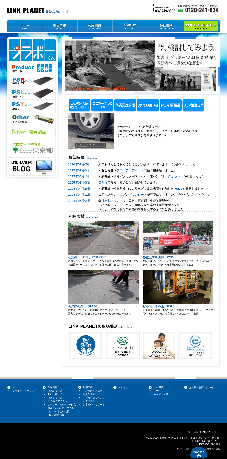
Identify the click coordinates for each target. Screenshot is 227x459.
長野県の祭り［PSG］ (83, 306)
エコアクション (162, 393)
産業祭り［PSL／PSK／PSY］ (89, 257)
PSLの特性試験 (56, 415)
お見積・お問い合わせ (201, 387)
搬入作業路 (89, 394)
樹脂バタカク (113, 200)
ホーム (16, 387)
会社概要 (158, 387)
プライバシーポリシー (24, 390)
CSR (156, 390)
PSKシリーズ (55, 390)
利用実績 (88, 387)
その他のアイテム (57, 401)
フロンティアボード (130, 170)
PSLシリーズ (55, 394)
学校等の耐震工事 (92, 390)
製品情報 (52, 387)
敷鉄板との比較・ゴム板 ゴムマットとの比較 (61, 410)
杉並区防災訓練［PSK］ (159, 257)
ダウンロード (138, 194)
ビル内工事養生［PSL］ (159, 306)
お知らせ (123, 387)
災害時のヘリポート (94, 404)
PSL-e (178, 188)
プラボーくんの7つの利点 (62, 404)
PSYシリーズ (55, 397)
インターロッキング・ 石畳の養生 (95, 399)
